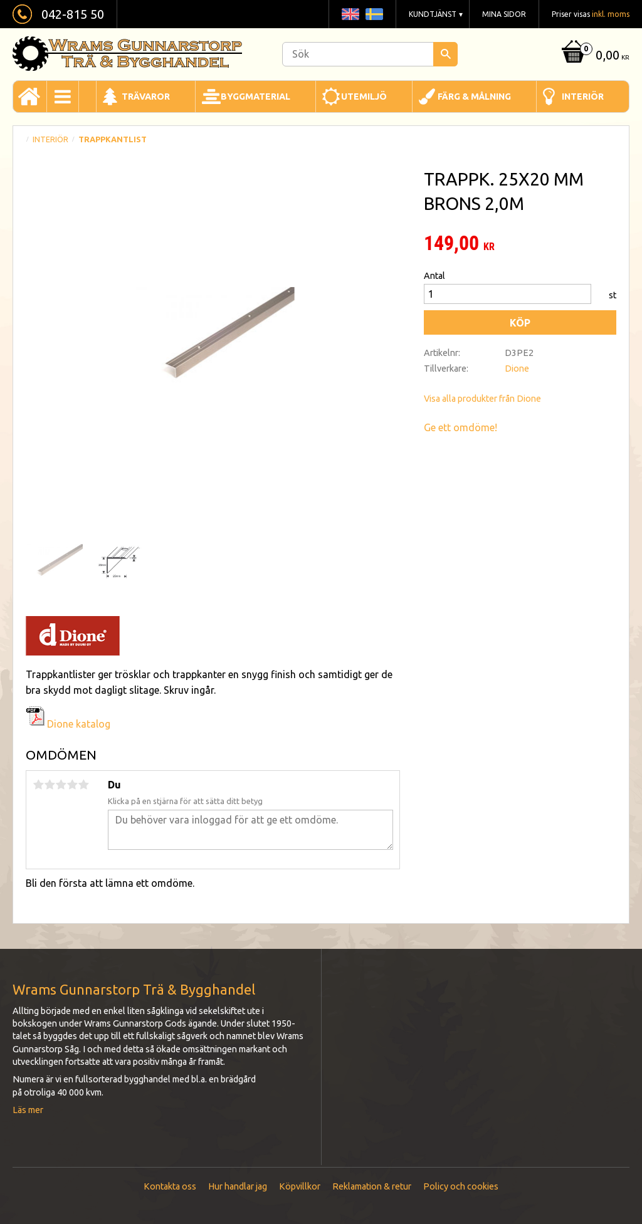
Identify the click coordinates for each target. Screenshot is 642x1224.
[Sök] (445, 54)
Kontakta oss (170, 1186)
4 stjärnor (72, 784)
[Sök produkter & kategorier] (370, 54)
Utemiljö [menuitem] (364, 97)
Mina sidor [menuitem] (504, 14)
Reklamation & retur (371, 1186)
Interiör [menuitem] (583, 97)
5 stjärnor (83, 784)
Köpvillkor (299, 1186)
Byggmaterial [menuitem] (255, 97)
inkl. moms (610, 14)
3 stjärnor (60, 784)
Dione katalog (68, 724)
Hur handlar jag (237, 1186)
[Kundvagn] (594, 56)
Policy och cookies (460, 1186)
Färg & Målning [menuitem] (474, 97)
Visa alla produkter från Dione (482, 399)
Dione (517, 369)
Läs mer (28, 1110)
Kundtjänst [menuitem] (432, 14)
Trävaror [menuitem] (146, 97)
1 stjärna (38, 784)
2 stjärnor (49, 784)
